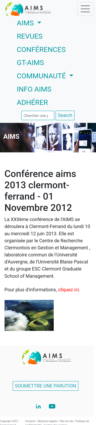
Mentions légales (48, 421)
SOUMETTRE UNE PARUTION (45, 386)
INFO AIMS (34, 89)
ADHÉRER (32, 102)
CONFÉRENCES (41, 49)
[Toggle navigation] (85, 9)
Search (65, 115)
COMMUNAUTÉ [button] (42, 76)
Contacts (30, 421)
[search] (37, 115)
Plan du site (67, 421)
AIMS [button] (39, 22)
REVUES (30, 36)
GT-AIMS (30, 62)
